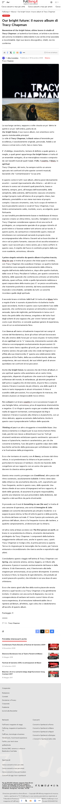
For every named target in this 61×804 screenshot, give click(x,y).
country (44, 161)
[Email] (17, 52)
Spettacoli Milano (52, 658)
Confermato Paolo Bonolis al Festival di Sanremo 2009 (23, 645)
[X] (38, 785)
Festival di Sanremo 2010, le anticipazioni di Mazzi (21, 663)
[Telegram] (51, 785)
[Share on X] (10, 52)
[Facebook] (36, 785)
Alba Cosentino (13, 58)
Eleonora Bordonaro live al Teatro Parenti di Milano (22, 654)
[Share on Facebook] (7, 52)
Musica (6, 15)
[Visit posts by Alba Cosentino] (3, 58)
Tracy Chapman (8, 61)
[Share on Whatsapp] (14, 52)
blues (53, 161)
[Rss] (57, 785)
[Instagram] (45, 785)
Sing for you (7, 260)
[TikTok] (48, 785)
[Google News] (42, 785)
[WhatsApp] (54, 785)
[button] (4, 2)
